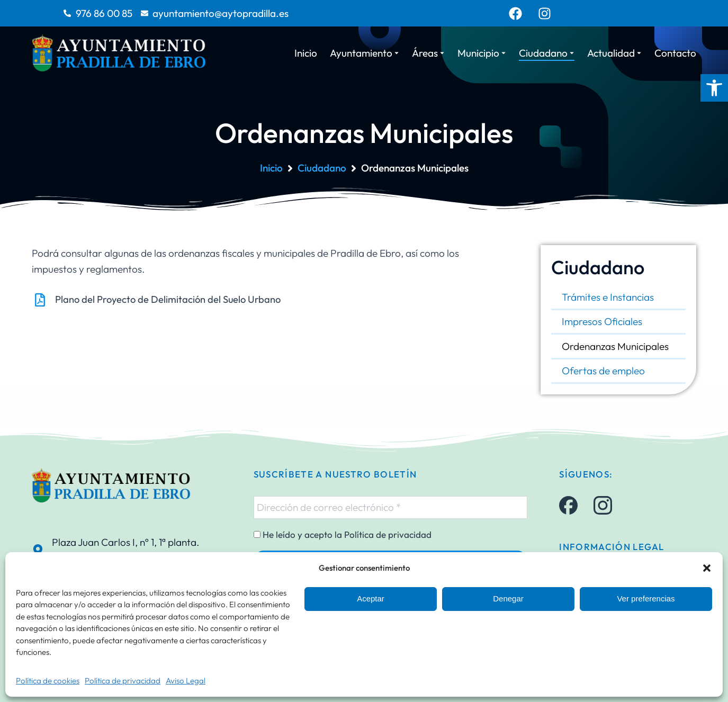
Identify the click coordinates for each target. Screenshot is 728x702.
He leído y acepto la (343, 534)
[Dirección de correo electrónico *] (391, 507)
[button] (714, 88)
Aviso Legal (185, 681)
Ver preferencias (646, 598)
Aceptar (370, 598)
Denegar (508, 598)
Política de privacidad (122, 681)
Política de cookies (47, 681)
